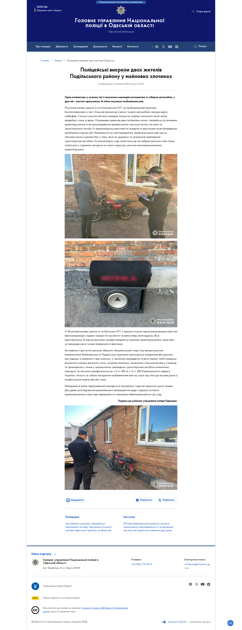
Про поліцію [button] (43, 46)
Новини (58, 61)
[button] (44, 554)
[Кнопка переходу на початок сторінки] (230, 623)
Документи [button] (100, 46)
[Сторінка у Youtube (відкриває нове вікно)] (170, 47)
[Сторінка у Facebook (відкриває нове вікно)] (157, 47)
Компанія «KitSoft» (177, 622)
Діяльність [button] (62, 46)
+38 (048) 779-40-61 (141, 564)
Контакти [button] (133, 46)
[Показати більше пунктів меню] (152, 47)
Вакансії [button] (117, 46)
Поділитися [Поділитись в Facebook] (146, 500)
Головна (45, 61)
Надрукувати (77, 500)
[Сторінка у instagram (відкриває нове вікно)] (177, 47)
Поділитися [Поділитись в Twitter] (168, 500)
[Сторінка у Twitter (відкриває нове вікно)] (163, 47)
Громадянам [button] (80, 46)
